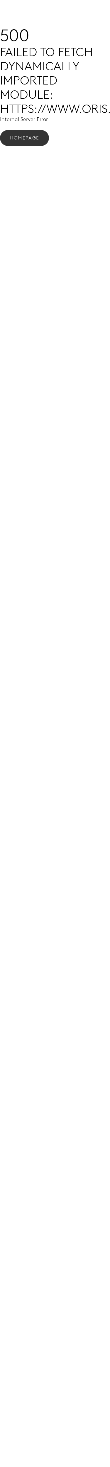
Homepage (24, 138)
